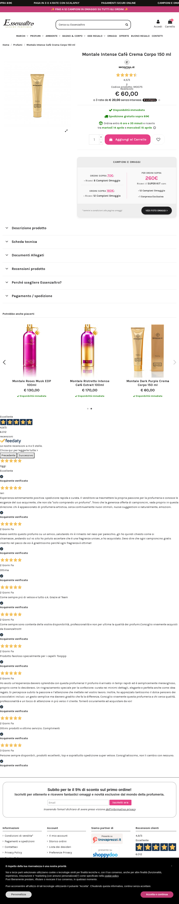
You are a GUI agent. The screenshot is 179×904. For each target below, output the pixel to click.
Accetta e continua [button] (157, 894)
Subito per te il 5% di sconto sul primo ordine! (89, 791)
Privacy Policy (13, 852)
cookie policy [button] (112, 875)
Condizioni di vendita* (19, 835)
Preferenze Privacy (60, 852)
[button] (96, 36)
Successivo (26, 455)
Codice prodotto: (122, 87)
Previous (4, 362)
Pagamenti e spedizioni (20, 841)
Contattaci (11, 847)
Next (174, 362)
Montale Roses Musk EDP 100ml (31, 383)
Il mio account (58, 835)
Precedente (8, 455)
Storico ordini (58, 841)
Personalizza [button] (18, 894)
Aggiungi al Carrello (127, 139)
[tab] (89, 228)
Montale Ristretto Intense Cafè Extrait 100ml (89, 383)
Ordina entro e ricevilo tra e (127, 125)
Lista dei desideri (60, 847)
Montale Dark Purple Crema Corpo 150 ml (147, 383)
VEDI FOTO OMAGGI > (157, 210)
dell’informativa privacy (120, 809)
